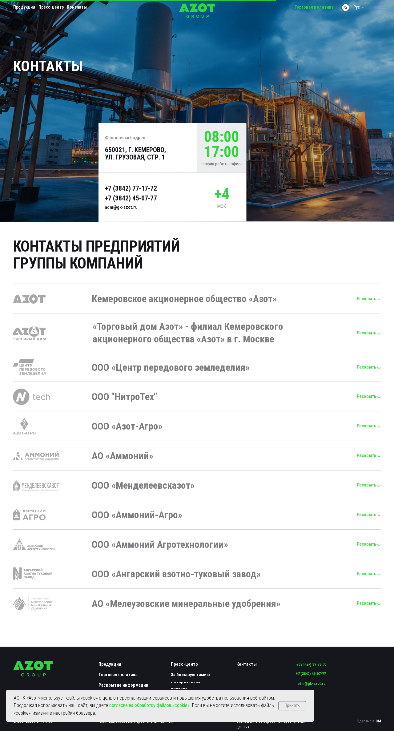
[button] (383, 8)
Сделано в (369, 721)
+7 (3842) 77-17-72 (131, 188)
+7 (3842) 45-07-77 (131, 198)
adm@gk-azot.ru (121, 207)
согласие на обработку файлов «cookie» (149, 705)
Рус (356, 7)
